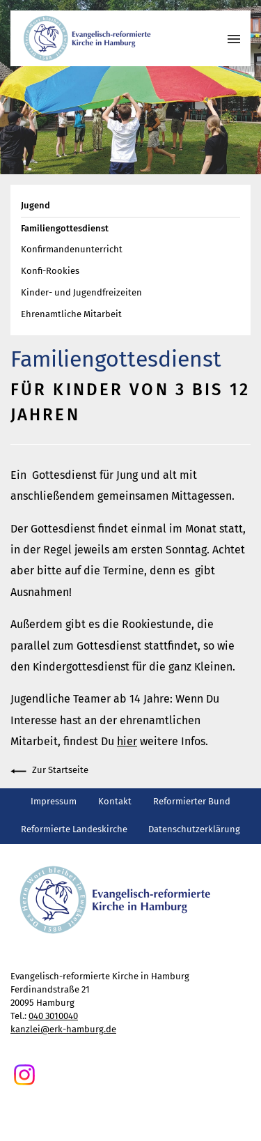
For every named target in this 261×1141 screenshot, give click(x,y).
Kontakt (115, 801)
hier (127, 741)
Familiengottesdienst (65, 228)
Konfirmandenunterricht (71, 249)
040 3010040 (53, 1016)
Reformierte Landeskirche (74, 829)
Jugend (35, 205)
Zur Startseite (49, 771)
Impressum (54, 801)
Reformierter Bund (191, 801)
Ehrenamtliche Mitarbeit (71, 314)
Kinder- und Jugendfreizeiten (81, 292)
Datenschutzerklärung (194, 829)
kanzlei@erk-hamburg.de (63, 1029)
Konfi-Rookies (50, 271)
